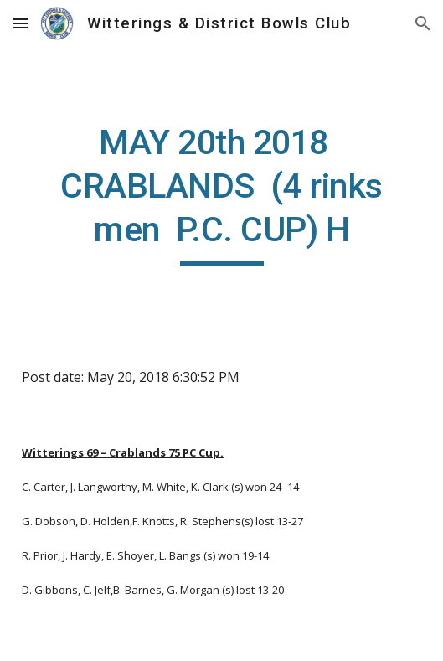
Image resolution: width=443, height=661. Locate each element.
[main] (221, 193)
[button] (20, 23)
